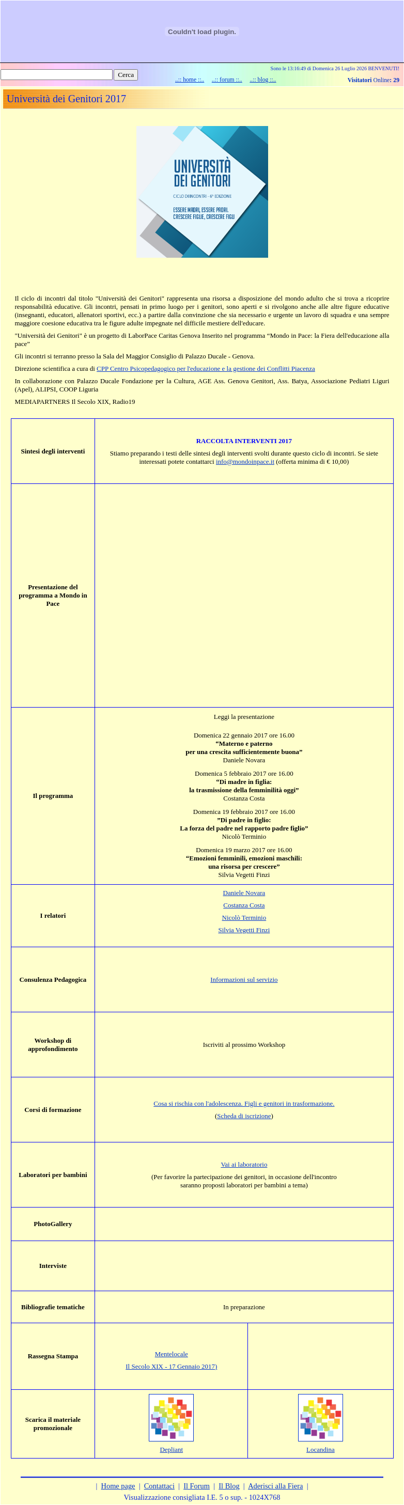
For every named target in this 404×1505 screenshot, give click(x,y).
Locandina (320, 1449)
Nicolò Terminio (244, 917)
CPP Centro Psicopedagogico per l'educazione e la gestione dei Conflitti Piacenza (206, 368)
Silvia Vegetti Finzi (244, 930)
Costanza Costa (244, 905)
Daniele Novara (244, 893)
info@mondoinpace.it (245, 461)
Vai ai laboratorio (244, 1164)
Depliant (171, 1449)
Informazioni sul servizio (243, 979)
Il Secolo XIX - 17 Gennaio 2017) (171, 1366)
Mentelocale (171, 1354)
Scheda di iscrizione (244, 1116)
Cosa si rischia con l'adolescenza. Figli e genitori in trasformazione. (243, 1103)
